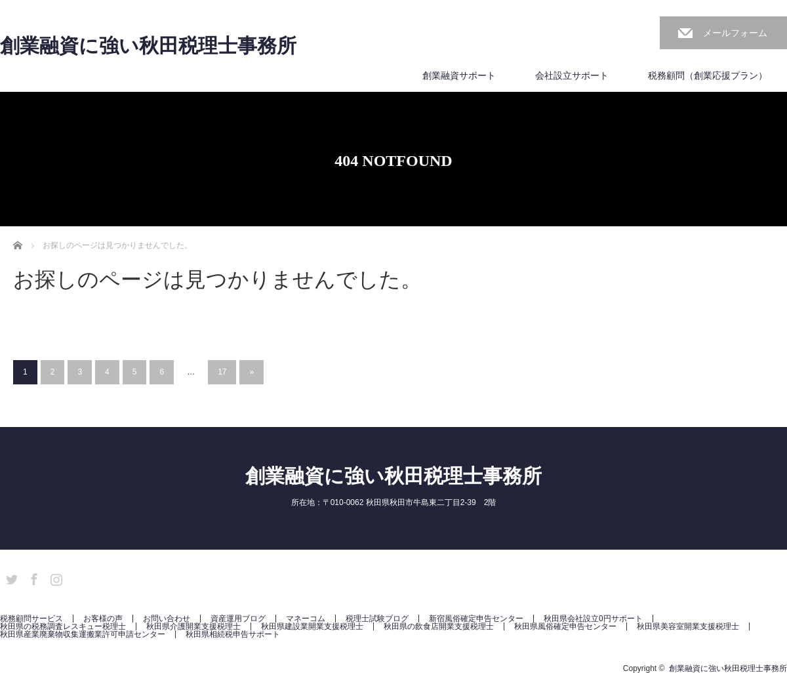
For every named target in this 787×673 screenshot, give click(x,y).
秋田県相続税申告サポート (233, 634)
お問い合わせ (166, 618)
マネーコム (305, 618)
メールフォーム (735, 33)
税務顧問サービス (31, 618)
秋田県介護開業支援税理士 (193, 626)
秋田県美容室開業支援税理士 (688, 626)
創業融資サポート (459, 75)
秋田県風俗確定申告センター (565, 626)
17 (222, 372)
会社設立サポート (572, 75)
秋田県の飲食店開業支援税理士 (439, 626)
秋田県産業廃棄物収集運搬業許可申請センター (82, 634)
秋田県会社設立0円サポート (593, 618)
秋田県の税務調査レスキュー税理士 (63, 626)
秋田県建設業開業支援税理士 (312, 626)
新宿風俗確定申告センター (476, 618)
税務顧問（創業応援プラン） (707, 75)
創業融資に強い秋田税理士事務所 (148, 46)
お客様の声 (103, 618)
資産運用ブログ (238, 618)
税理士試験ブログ (377, 618)
